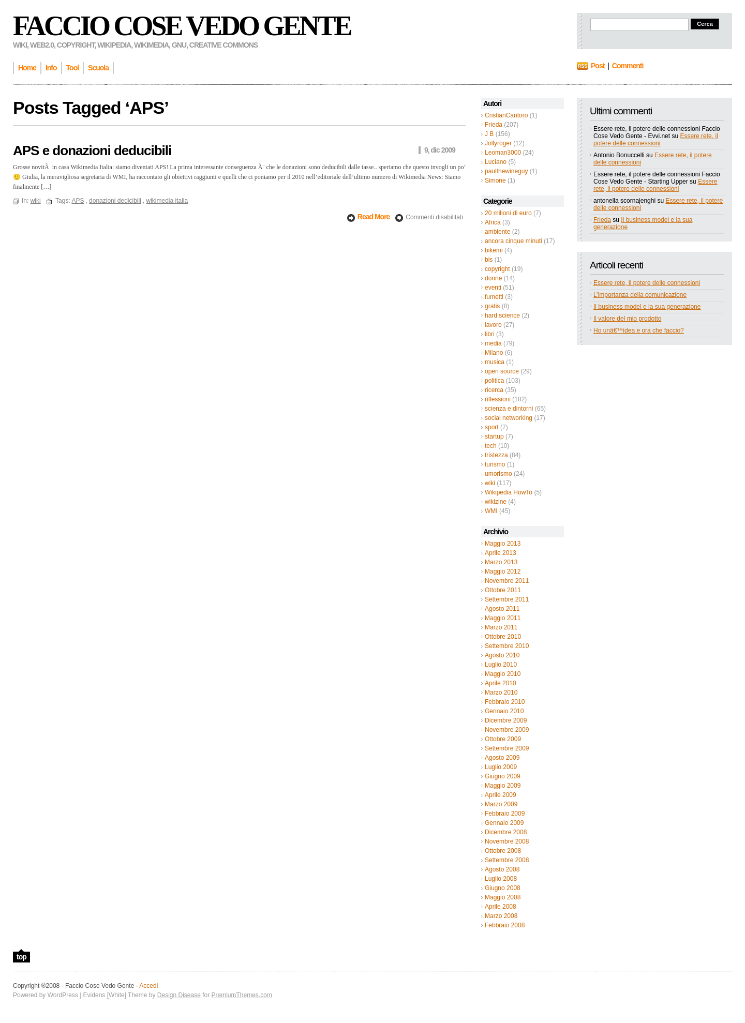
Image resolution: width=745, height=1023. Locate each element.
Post (597, 66)
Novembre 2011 (507, 580)
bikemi (494, 250)
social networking (508, 418)
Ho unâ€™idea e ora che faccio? (638, 330)
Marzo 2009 (501, 804)
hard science (502, 315)
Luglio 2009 (501, 767)
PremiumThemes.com (242, 995)
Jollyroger (498, 143)
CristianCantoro (506, 115)
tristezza (496, 455)
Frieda (493, 124)
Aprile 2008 (500, 906)
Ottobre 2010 (503, 636)
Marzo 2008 (501, 916)
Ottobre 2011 (503, 590)
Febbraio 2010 (505, 701)
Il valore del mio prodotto (627, 318)
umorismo (498, 473)
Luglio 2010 (501, 664)
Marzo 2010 (501, 692)
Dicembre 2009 (506, 720)
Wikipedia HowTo (508, 492)
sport (492, 427)
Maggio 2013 (502, 543)
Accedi (148, 985)
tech (491, 445)
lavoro (493, 324)
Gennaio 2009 (504, 822)
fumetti (494, 296)
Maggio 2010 (502, 674)
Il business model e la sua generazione (647, 306)
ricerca (494, 390)
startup (494, 436)
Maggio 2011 (502, 618)
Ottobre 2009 (503, 739)
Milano (494, 352)
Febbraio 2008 (505, 925)
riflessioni (498, 399)
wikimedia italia (167, 200)
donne (493, 278)
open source (502, 371)
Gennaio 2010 (504, 711)
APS (77, 200)
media (493, 343)
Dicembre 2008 (506, 832)
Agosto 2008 (502, 869)
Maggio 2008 (502, 897)
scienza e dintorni (509, 408)
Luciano (495, 162)
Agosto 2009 (502, 757)
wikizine (495, 501)
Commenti (627, 66)
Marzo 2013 (501, 562)
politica (494, 380)
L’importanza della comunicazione (640, 294)
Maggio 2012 (502, 571)
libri (490, 334)
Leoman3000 (503, 152)
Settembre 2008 (507, 860)
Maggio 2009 (502, 785)
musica (494, 362)
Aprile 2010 (500, 683)
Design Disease (179, 995)
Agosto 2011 (502, 608)
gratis (492, 306)
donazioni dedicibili (115, 200)
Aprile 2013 (500, 552)
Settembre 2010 (507, 646)
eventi (493, 287)
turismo (495, 464)
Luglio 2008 (501, 878)
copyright (497, 269)
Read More (374, 217)
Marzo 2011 (501, 627)
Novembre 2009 (507, 729)
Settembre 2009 (507, 748)
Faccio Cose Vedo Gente (182, 25)
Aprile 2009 (500, 795)
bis (489, 259)
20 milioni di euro (508, 213)
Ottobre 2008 (503, 850)
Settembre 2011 (507, 599)
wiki (490, 483)
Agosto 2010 (502, 655)
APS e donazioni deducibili (92, 150)
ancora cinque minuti (513, 241)
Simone (495, 180)
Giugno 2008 (502, 888)
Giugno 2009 (502, 776)
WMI (491, 511)
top (21, 957)
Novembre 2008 (507, 841)
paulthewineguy (506, 171)
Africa (493, 222)
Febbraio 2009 (505, 813)
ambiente (497, 231)
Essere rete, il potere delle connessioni (655, 139)
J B (489, 134)
